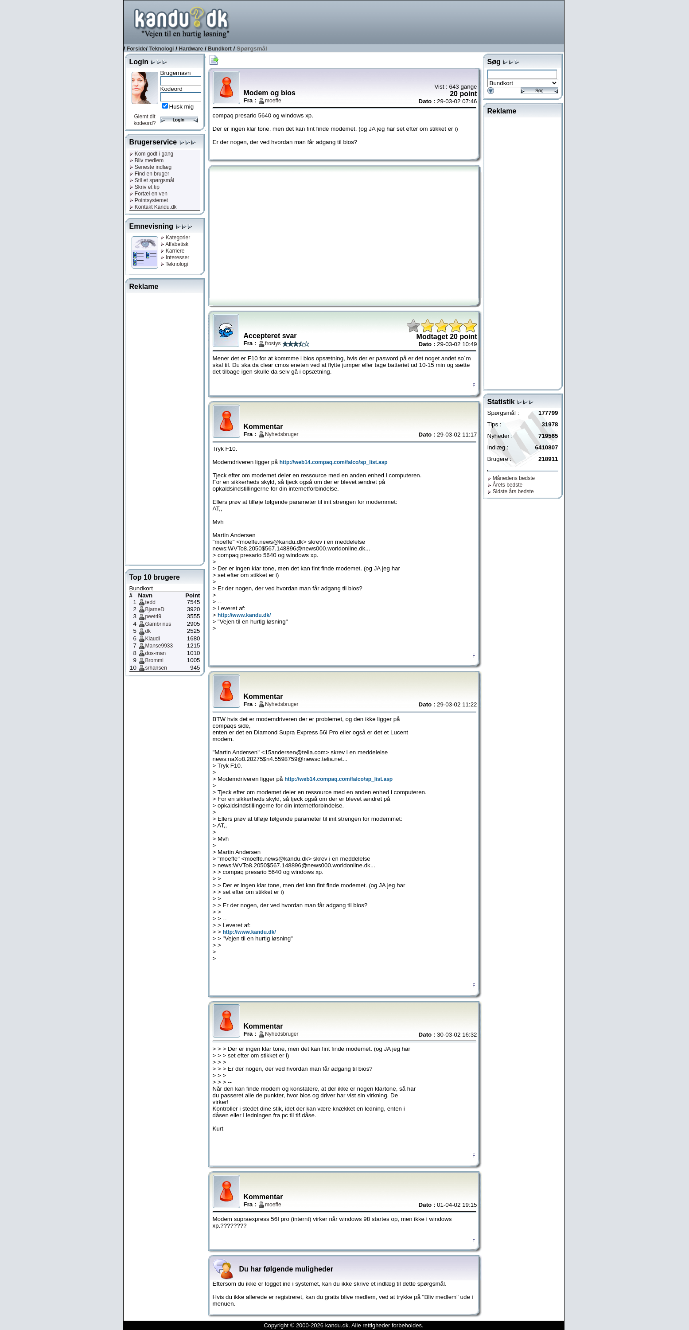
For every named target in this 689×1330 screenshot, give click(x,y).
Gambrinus (158, 624)
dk (148, 631)
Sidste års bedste (510, 491)
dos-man (155, 653)
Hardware (191, 49)
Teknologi (161, 49)
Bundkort (219, 49)
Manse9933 (159, 646)
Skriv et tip (144, 187)
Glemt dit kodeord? (144, 119)
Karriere (172, 251)
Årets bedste (505, 485)
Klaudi (152, 639)
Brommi (154, 660)
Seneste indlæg (150, 167)
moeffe (273, 101)
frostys (272, 343)
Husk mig (181, 106)
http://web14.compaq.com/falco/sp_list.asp (334, 462)
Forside (136, 49)
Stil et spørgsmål (152, 180)
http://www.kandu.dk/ (244, 615)
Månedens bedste (511, 478)
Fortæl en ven (148, 194)
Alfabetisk (174, 244)
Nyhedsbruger (281, 434)
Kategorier (175, 237)
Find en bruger (149, 174)
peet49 (153, 616)
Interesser (175, 257)
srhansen (156, 668)
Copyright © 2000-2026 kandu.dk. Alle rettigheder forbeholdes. (343, 1325)
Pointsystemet (148, 200)
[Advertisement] (402, 22)
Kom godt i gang (151, 154)
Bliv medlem (146, 160)
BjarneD (154, 609)
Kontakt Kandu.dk (153, 207)
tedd (150, 602)
